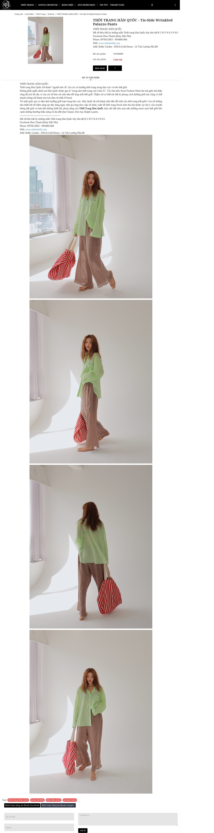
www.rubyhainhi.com (109, 43)
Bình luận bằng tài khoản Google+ (58, 805)
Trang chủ (18, 14)
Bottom (51, 14)
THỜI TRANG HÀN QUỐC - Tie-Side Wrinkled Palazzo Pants (82, 14)
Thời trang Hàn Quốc (18, 800)
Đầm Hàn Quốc (54, 800)
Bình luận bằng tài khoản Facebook (22, 805)
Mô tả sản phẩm (90, 77)
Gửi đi (83, 830)
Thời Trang (41, 14)
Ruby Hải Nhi (37, 800)
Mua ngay (100, 68)
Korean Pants (69, 800)
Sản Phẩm (29, 14)
